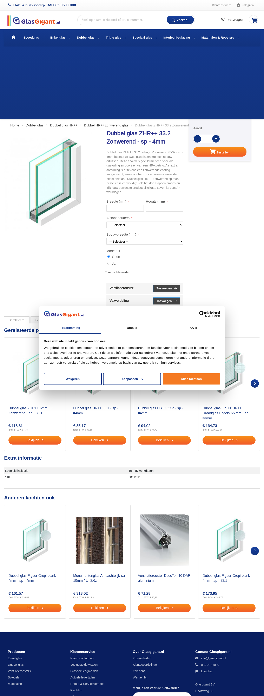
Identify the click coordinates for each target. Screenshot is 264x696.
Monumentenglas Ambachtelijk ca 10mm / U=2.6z (99, 504)
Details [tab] (132, 327)
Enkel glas (58, 37)
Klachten (76, 617)
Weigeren (73, 379)
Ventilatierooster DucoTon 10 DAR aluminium (164, 504)
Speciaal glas (142, 37)
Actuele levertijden (82, 604)
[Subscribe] (162, 639)
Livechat (206, 598)
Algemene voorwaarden (87, 689)
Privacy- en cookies (25, 689)
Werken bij (140, 604)
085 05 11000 (64, 5)
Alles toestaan (191, 379)
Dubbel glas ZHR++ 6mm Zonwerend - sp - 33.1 (27, 337)
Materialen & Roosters (218, 37)
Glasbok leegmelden (84, 598)
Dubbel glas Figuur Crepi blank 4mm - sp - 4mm (32, 504)
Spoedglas (31, 37)
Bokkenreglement (159, 689)
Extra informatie (45, 246)
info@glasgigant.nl (213, 585)
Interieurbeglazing (176, 37)
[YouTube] (251, 689)
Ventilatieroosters (19, 598)
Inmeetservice (80, 636)
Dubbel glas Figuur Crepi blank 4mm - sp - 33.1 (226, 504)
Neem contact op (81, 585)
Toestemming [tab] (70, 327)
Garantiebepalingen (125, 689)
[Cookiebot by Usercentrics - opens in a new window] (202, 314)
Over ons (139, 598)
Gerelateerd (16, 246)
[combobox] (136, 20)
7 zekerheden (142, 585)
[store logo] (35, 20)
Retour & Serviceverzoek (87, 611)
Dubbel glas (85, 37)
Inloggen (245, 5)
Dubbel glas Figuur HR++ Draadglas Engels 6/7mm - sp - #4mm (227, 340)
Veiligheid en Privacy (84, 630)
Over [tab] (194, 327)
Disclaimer (55, 689)
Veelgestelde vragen (84, 591)
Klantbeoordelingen (145, 591)
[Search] (180, 20)
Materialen (15, 611)
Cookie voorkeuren (83, 643)
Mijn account (78, 623)
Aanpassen (132, 379)
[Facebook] (245, 689)
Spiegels (13, 604)
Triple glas (113, 37)
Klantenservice (221, 5)
